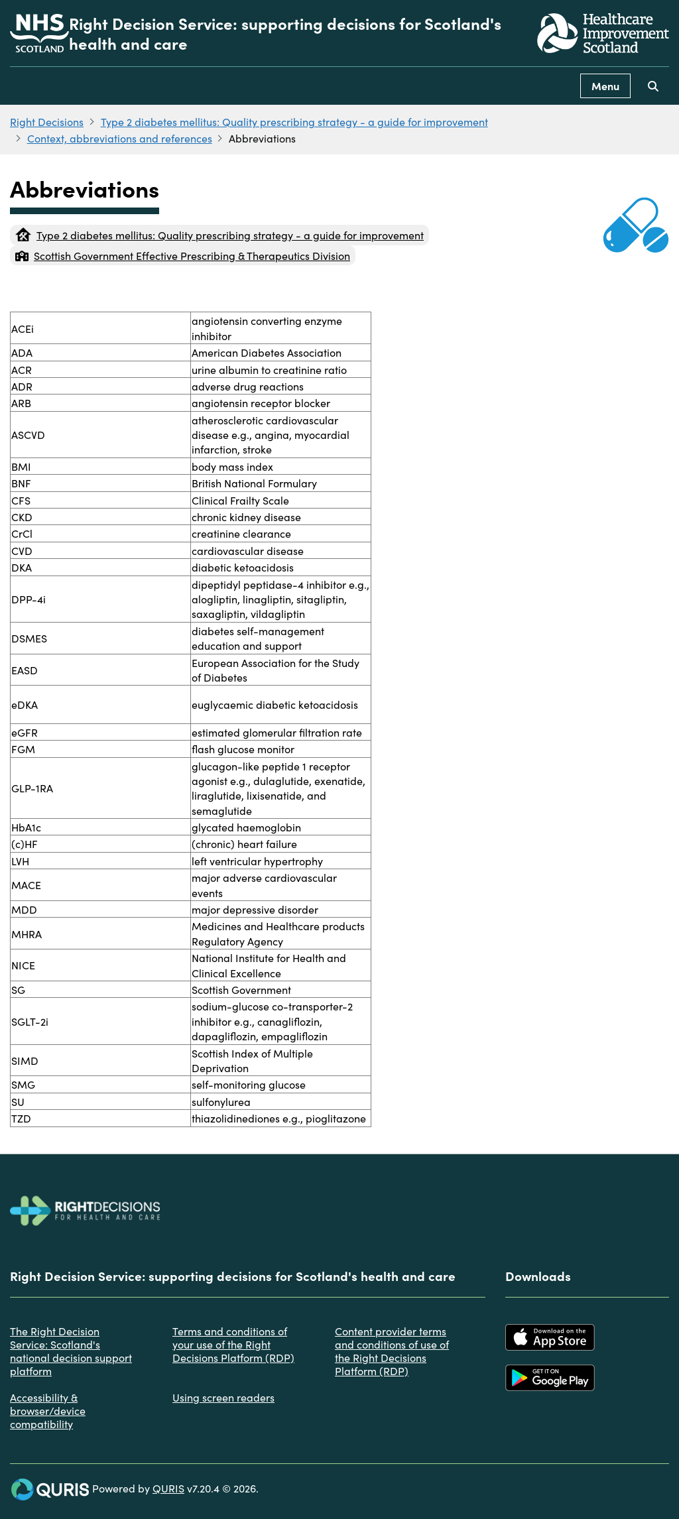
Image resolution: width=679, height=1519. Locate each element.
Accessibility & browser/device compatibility (48, 1410)
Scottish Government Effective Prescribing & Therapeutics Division (182, 255)
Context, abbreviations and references (119, 138)
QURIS (168, 1488)
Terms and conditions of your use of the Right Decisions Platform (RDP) (233, 1344)
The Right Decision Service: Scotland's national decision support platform (71, 1350)
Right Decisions (47, 121)
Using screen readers (223, 1397)
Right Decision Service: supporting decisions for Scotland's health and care (285, 33)
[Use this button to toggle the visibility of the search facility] (653, 86)
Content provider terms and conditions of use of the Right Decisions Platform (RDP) (392, 1350)
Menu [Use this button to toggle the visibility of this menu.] (605, 85)
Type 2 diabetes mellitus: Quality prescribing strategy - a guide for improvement (294, 121)
